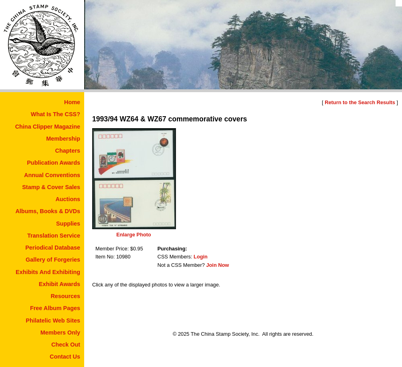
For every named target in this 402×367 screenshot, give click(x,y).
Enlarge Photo (133, 235)
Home (72, 102)
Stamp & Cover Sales (51, 187)
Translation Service (53, 235)
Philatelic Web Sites (53, 320)
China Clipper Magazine (47, 126)
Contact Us (65, 356)
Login (201, 257)
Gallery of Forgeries (53, 259)
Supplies (68, 223)
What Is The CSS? (55, 114)
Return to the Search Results (360, 102)
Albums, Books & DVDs (47, 211)
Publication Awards (53, 162)
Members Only (60, 332)
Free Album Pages (55, 308)
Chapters (67, 150)
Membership (63, 138)
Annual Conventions (52, 175)
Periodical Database (52, 247)
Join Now (217, 265)
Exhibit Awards (59, 284)
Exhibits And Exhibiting (48, 272)
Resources (65, 296)
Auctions (67, 199)
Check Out (65, 344)
